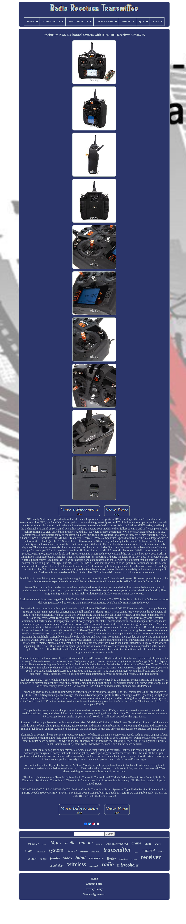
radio (108, 864)
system (55, 850)
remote (86, 842)
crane (136, 843)
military (32, 858)
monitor (41, 851)
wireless (76, 864)
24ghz (55, 842)
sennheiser (57, 865)
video (67, 858)
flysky (111, 858)
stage (148, 843)
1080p (29, 851)
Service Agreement (94, 894)
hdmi (80, 857)
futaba (55, 858)
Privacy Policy (94, 889)
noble (160, 851)
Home (94, 878)
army (136, 852)
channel (72, 851)
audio (70, 842)
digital (99, 844)
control (148, 850)
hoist (44, 844)
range (43, 858)
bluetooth (94, 866)
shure (158, 844)
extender (84, 852)
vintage (134, 859)
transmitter (117, 849)
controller (33, 843)
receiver (151, 857)
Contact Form (94, 883)
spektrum (95, 851)
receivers (96, 858)
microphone (128, 865)
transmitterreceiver (117, 843)
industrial (123, 859)
